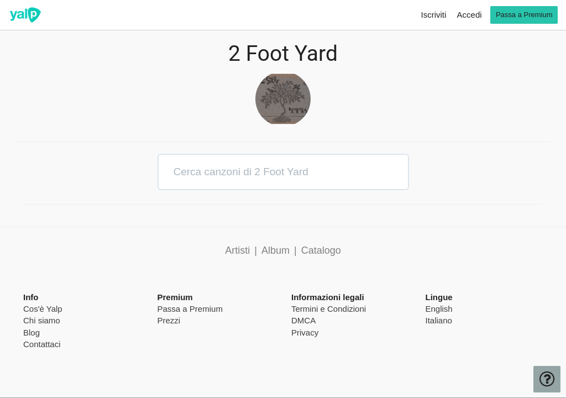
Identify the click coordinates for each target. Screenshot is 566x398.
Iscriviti (434, 14)
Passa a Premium (190, 308)
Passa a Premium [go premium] (524, 15)
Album (275, 250)
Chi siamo (41, 320)
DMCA (303, 320)
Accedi (469, 14)
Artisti (237, 250)
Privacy (304, 332)
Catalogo (321, 250)
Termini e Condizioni (328, 308)
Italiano (439, 320)
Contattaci (42, 344)
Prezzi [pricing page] (169, 320)
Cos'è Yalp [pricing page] (42, 308)
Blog (31, 332)
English (439, 308)
